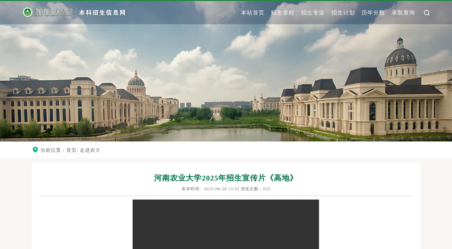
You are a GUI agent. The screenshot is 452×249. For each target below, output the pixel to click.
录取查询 (403, 13)
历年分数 (373, 13)
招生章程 (283, 13)
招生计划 (343, 13)
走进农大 (90, 150)
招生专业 (313, 13)
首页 (71, 150)
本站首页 (253, 13)
